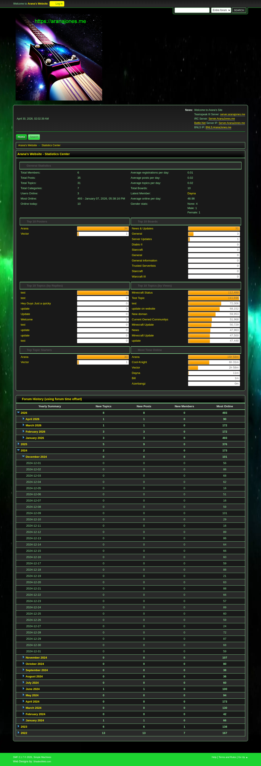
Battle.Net (200, 123)
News (135, 330)
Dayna (191, 193)
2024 (24, 450)
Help (214, 757)
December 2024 (36, 456)
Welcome (27, 319)
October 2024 (35, 663)
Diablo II (137, 244)
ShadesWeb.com (42, 761)
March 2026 (34, 425)
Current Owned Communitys (150, 319)
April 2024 (32, 701)
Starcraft (137, 249)
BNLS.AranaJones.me (218, 127)
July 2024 (32, 682)
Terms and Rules (227, 757)
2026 (24, 412)
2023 (24, 726)
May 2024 (32, 695)
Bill (134, 378)
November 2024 (36, 657)
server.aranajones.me (232, 114)
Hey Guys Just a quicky (36, 303)
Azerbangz (139, 383)
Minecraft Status (142, 292)
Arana (25, 228)
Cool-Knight (139, 362)
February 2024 (35, 714)
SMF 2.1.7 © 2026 (22, 757)
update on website (143, 308)
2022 (24, 733)
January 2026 (35, 438)
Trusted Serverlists (144, 265)
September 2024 (37, 670)
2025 (24, 444)
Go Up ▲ (243, 757)
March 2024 (34, 707)
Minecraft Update (143, 324)
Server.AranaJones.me (221, 118)
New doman (139, 314)
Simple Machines (42, 757)
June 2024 (33, 689)
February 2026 (35, 431)
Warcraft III (139, 276)
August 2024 (34, 676)
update (25, 308)
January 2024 (35, 720)
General (137, 233)
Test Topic (138, 298)
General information (144, 260)
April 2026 (32, 419)
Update (25, 314)
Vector (25, 233)
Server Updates (142, 239)
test (23, 292)
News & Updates (142, 228)
